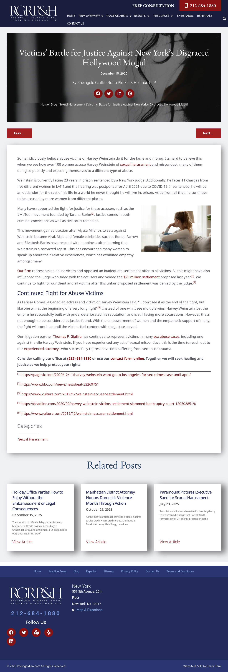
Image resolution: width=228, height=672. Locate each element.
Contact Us (153, 571)
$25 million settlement (141, 277)
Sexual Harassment (72, 104)
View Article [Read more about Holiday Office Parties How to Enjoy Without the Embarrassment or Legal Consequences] (22, 541)
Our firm (24, 270)
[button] (91, 16)
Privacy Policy (130, 571)
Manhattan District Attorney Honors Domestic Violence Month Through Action (110, 497)
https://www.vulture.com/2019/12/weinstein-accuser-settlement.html (77, 394)
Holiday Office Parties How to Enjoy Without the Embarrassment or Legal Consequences (37, 500)
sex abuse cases (166, 336)
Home (44, 104)
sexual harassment (135, 164)
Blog (54, 104)
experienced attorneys (42, 348)
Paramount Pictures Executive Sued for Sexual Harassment (186, 494)
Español (91, 571)
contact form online (127, 358)
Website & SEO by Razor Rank (202, 666)
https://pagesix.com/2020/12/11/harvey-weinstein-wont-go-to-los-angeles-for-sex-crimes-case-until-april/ (106, 374)
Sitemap (108, 571)
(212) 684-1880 (79, 358)
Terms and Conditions (180, 571)
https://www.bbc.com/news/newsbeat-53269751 (60, 384)
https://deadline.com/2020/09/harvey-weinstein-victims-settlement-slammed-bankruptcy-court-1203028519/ (108, 403)
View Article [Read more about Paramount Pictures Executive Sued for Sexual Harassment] (170, 541)
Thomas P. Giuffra (67, 336)
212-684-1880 (36, 613)
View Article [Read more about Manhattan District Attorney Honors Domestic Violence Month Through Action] (96, 541)
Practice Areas (57, 571)
